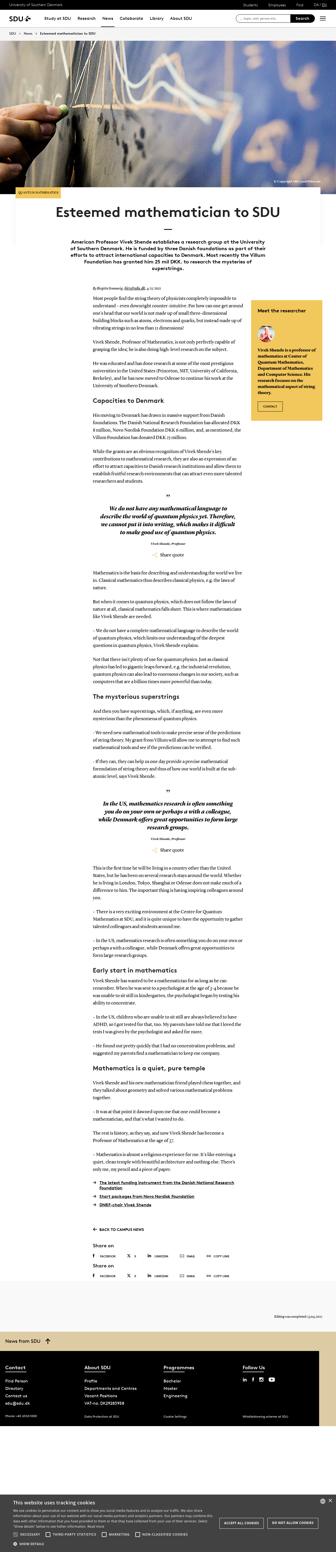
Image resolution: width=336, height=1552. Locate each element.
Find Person (16, 1381)
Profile (90, 1381)
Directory (14, 1388)
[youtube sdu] (272, 1380)
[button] (15, 1534)
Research (87, 18)
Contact (270, 393)
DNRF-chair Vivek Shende (122, 1194)
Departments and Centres (110, 1388)
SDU (12, 33)
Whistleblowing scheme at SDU (265, 1417)
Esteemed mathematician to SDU (67, 33)
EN (324, 4)
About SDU (181, 18)
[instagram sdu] (261, 1380)
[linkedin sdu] (245, 1380)
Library (157, 18)
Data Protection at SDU (101, 1417)
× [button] (330, 1501)
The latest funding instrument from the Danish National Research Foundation (163, 1175)
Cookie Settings (175, 1417)
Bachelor (172, 1381)
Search (302, 18)
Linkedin (157, 1245)
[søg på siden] (265, 18)
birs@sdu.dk (133, 278)
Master (170, 1388)
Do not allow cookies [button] (293, 1523)
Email (187, 1246)
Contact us (16, 1396)
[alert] (168, 1523)
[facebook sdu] (253, 1380)
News (107, 18)
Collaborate (131, 18)
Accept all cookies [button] (241, 1523)
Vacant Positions (100, 1396)
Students (250, 5)
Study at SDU (57, 18)
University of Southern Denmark (36, 4)
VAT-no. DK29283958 (104, 1403)
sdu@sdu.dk (17, 1403)
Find (299, 5)
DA (316, 4)
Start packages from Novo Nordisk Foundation (143, 1186)
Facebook (104, 1246)
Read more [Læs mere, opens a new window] (95, 1526)
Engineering (176, 1396)
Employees (277, 5)
